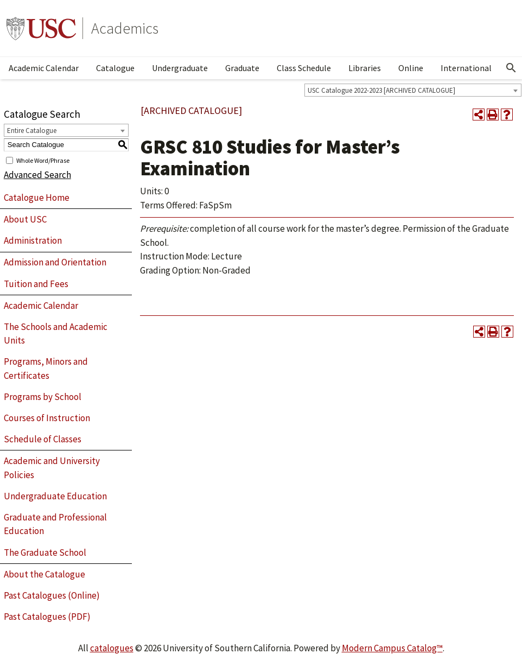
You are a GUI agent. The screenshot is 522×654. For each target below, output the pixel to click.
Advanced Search (37, 175)
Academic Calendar (44, 67)
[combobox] (412, 90)
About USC (25, 219)
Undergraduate (180, 67)
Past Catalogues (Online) (52, 595)
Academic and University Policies (52, 468)
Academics (124, 28)
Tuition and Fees (36, 284)
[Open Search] (511, 68)
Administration (33, 240)
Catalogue (115, 67)
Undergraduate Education (55, 496)
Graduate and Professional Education (55, 524)
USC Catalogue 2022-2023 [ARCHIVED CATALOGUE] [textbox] (381, 90)
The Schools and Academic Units (55, 334)
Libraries (364, 67)
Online (410, 67)
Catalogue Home (36, 198)
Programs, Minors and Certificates (46, 368)
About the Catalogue (44, 574)
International (466, 67)
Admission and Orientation (55, 262)
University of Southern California (41, 28)
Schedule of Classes (42, 439)
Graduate (242, 67)
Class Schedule (304, 67)
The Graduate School (45, 552)
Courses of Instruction (47, 418)
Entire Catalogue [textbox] (31, 130)
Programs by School (42, 397)
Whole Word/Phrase (42, 160)
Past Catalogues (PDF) (47, 617)
